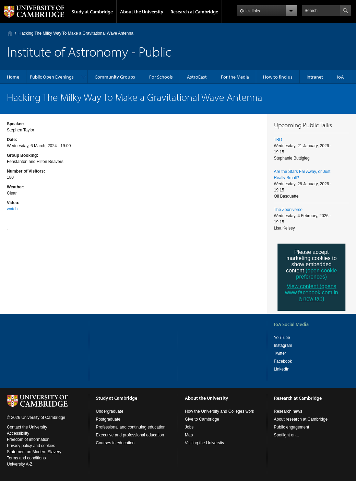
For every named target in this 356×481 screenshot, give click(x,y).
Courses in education (115, 443)
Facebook (283, 361)
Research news (288, 411)
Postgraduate (108, 419)
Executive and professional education (130, 435)
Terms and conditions (26, 458)
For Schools (161, 77)
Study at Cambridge (92, 12)
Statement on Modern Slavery (34, 451)
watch (12, 209)
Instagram (283, 345)
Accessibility (18, 433)
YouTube (282, 337)
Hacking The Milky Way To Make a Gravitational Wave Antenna (76, 33)
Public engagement (291, 427)
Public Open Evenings (52, 77)
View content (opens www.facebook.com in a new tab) (311, 292)
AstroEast (197, 77)
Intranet (315, 77)
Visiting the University (204, 443)
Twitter (280, 353)
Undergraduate (109, 411)
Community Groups (115, 77)
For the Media (235, 77)
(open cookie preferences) (316, 274)
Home (10, 33)
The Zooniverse (288, 209)
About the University (141, 12)
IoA (340, 77)
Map (189, 435)
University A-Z (20, 464)
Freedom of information (28, 439)
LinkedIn (281, 369)
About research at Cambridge (301, 419)
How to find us (278, 77)
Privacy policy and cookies (31, 445)
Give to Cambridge (202, 419)
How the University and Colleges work (219, 411)
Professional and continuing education (131, 427)
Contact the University (27, 427)
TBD (278, 139)
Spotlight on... (286, 435)
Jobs (189, 427)
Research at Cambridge (194, 12)
